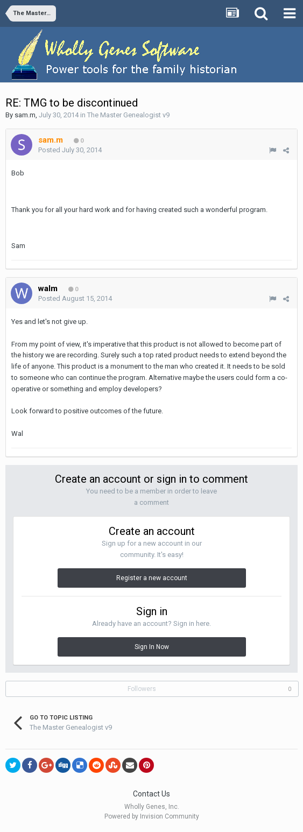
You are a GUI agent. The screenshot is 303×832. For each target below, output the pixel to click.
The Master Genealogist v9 (128, 115)
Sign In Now (152, 647)
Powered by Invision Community (151, 816)
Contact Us (151, 793)
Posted (70, 150)
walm (48, 288)
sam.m (25, 115)
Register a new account (151, 578)
